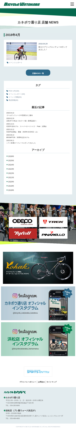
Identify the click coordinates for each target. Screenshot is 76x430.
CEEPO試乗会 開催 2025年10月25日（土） (22, 132)
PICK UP (14, 91)
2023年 (11, 169)
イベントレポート (17, 94)
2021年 (11, 177)
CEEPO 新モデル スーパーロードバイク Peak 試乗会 (26, 126)
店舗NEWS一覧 (38, 73)
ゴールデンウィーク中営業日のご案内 (19, 115)
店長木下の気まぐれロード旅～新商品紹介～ (21, 121)
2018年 (11, 190)
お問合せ (41, 382)
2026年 (11, 156)
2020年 (11, 182)
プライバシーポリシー (27, 382)
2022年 (11, 173)
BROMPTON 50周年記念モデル (18, 137)
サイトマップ (52, 382)
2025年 (11, 161)
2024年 (11, 165)
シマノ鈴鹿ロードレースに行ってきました (21, 143)
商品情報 (13, 100)
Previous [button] (5, 228)
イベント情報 (15, 97)
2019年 (11, 186)
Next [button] (71, 228)
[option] (53, 228)
